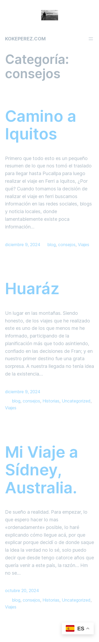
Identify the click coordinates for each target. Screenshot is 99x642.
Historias (51, 401)
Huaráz (32, 289)
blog (51, 244)
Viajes (83, 244)
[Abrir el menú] (91, 39)
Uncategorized (76, 401)
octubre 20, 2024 (22, 590)
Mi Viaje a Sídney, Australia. (41, 470)
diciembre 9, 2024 (22, 244)
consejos (67, 244)
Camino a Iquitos (40, 125)
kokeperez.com (25, 38)
